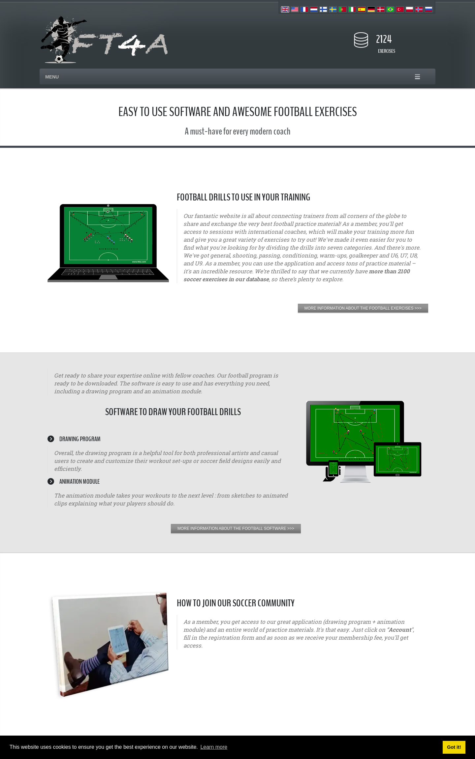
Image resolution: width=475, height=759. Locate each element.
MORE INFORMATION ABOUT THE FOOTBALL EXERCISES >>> (363, 308)
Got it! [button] (454, 747)
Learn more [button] (213, 747)
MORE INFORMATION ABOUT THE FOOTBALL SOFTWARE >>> (235, 528)
